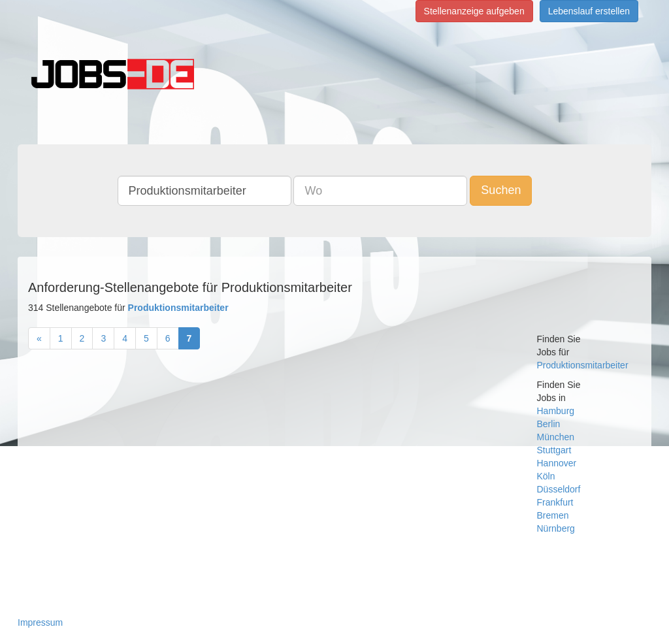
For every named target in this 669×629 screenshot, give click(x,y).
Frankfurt (555, 502)
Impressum (40, 622)
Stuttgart (554, 450)
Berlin (549, 424)
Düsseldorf (559, 489)
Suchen (501, 190)
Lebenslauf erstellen (589, 11)
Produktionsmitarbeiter (582, 365)
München (556, 437)
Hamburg (556, 411)
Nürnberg (556, 528)
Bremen (553, 515)
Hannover (557, 463)
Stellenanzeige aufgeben (474, 11)
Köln (546, 476)
